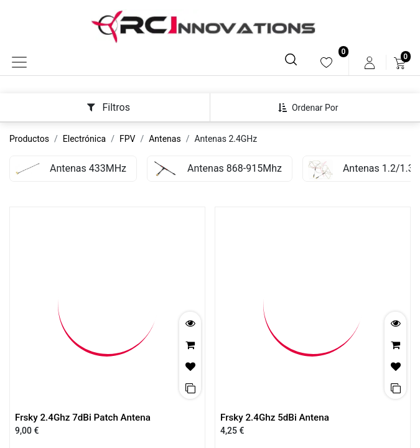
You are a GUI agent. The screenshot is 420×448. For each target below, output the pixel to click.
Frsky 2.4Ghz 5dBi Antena (274, 417)
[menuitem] (326, 62)
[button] (313, 108)
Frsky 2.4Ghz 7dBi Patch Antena (83, 417)
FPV (127, 139)
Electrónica (84, 139)
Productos (29, 139)
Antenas (164, 139)
